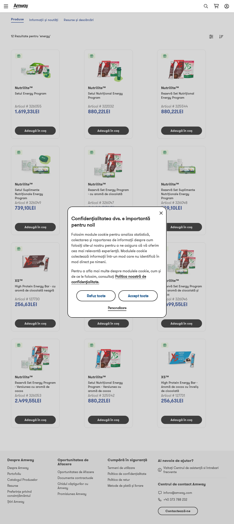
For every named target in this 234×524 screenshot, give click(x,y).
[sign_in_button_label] (226, 6)
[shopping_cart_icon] (216, 6)
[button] (7, 6)
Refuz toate (96, 296)
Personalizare (117, 308)
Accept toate (138, 296)
